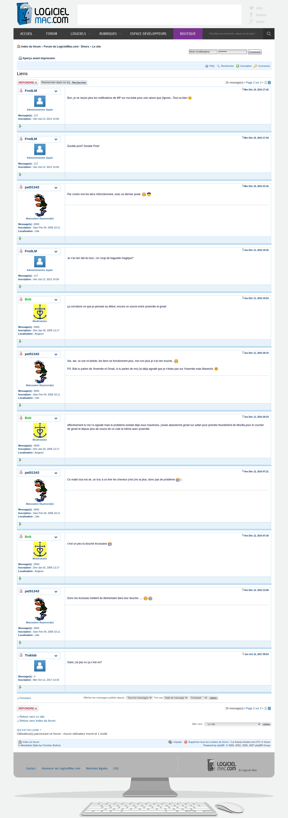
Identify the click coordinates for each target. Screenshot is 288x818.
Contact (31, 768)
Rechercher (227, 66)
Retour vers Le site (32, 716)
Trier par (171, 697)
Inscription (246, 66)
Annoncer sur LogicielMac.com (61, 768)
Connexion (264, 66)
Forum (51, 34)
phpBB (221, 745)
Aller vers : (198, 724)
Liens (22, 73)
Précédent (25, 698)
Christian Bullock (51, 745)
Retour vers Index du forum (38, 720)
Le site (96, 46)
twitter (259, 8)
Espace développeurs (148, 34)
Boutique (188, 34)
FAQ (211, 66)
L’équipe (177, 742)
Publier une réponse (27, 82)
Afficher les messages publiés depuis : (118, 697)
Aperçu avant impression (39, 58)
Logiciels (81, 34)
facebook (261, 14)
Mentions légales (96, 768)
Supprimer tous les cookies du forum (208, 742)
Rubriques (110, 34)
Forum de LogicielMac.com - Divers (66, 46)
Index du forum (31, 46)
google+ (260, 21)
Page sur (253, 82)
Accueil (26, 34)
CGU (116, 768)
